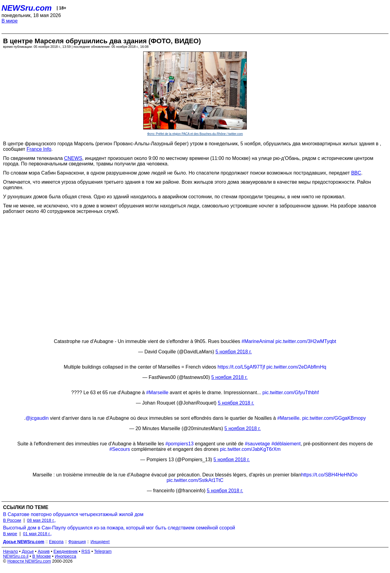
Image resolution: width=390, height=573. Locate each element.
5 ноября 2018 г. (233, 351)
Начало (10, 551)
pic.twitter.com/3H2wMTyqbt (305, 341)
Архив (44, 551)
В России (12, 520)
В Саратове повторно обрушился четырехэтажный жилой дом (73, 514)
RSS (85, 551)
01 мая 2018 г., (37, 533)
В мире (10, 20)
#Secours (119, 449)
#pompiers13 (179, 443)
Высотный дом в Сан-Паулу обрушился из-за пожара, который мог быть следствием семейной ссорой (119, 527)
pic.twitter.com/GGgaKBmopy (334, 418)
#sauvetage (257, 443)
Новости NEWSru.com (29, 561)
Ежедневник (66, 551)
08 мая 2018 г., (41, 520)
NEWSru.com (27, 7)
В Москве (41, 556)
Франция (77, 541)
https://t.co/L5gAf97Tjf (241, 367)
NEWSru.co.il (15, 556)
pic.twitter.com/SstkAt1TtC (195, 480)
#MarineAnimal (258, 341)
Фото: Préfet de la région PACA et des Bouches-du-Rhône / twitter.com (195, 134)
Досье (28, 551)
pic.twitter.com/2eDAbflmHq (296, 367)
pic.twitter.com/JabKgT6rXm (250, 449)
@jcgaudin (37, 418)
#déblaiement (286, 443)
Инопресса (65, 556)
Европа (56, 541)
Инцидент (100, 541)
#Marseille (157, 392)
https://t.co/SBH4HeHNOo (329, 474)
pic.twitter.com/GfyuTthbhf (290, 392)
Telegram (103, 551)
